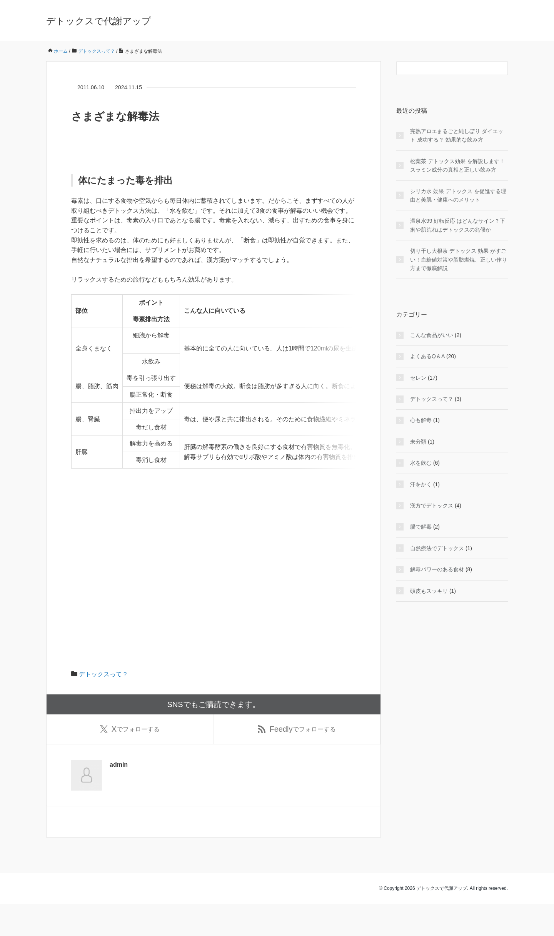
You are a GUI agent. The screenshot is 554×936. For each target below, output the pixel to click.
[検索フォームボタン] (500, 68)
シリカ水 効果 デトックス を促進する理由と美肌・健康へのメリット (458, 195)
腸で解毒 (421, 527)
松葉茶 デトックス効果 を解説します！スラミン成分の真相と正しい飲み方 (457, 165)
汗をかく (421, 484)
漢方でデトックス (431, 505)
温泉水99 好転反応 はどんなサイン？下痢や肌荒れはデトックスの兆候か (457, 225)
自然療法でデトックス (437, 548)
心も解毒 (421, 420)
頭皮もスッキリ (429, 591)
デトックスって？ (103, 705)
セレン (418, 378)
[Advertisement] (213, 590)
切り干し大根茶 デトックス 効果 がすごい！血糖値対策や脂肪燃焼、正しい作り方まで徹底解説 (458, 259)
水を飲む (421, 463)
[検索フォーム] (444, 68)
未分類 (418, 442)
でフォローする (130, 760)
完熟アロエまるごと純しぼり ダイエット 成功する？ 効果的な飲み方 (456, 135)
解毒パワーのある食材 (437, 569)
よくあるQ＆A (427, 356)
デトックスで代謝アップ (98, 21)
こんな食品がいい (431, 335)
